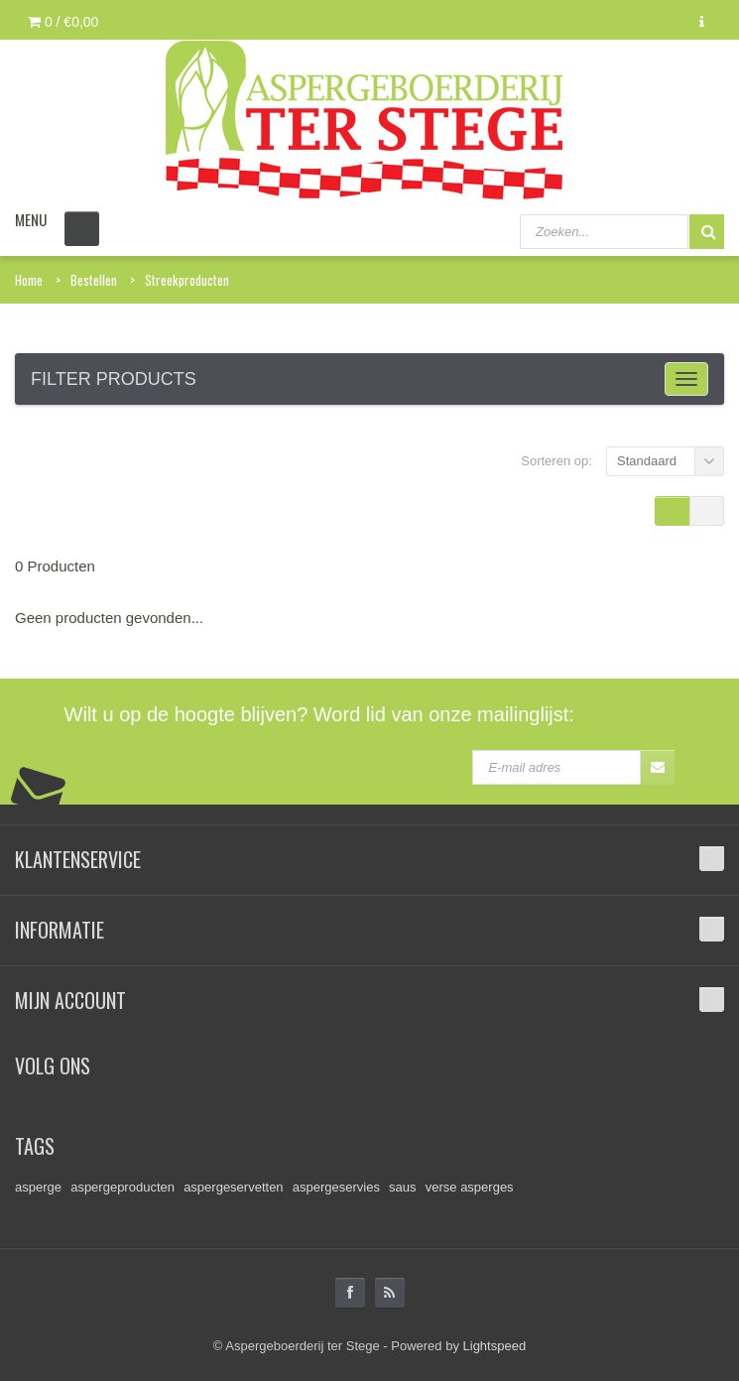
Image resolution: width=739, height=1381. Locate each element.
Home (29, 280)
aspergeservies (336, 1187)
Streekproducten (187, 280)
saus (402, 1187)
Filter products (113, 379)
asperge (38, 1187)
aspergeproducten (122, 1187)
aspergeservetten (233, 1187)
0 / (63, 22)
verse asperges (470, 1187)
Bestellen (93, 280)
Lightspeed (495, 1345)
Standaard (647, 460)
